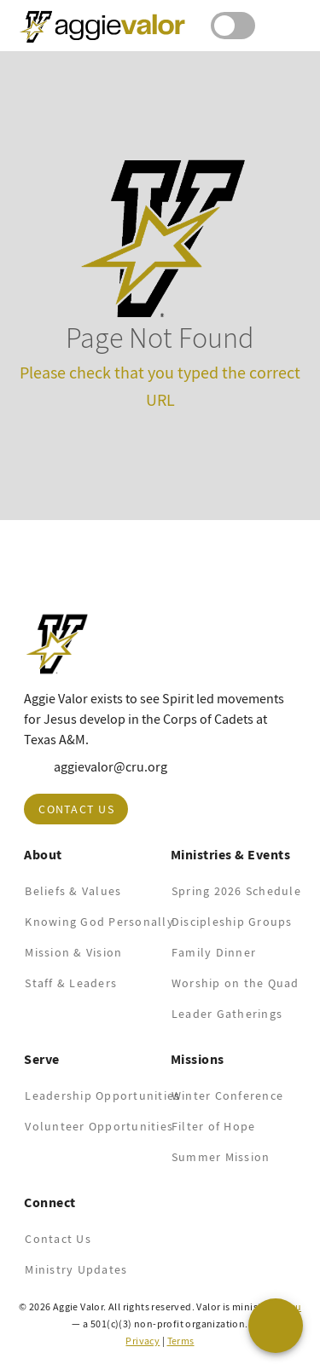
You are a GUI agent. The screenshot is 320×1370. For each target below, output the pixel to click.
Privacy (142, 1341)
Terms (181, 1341)
